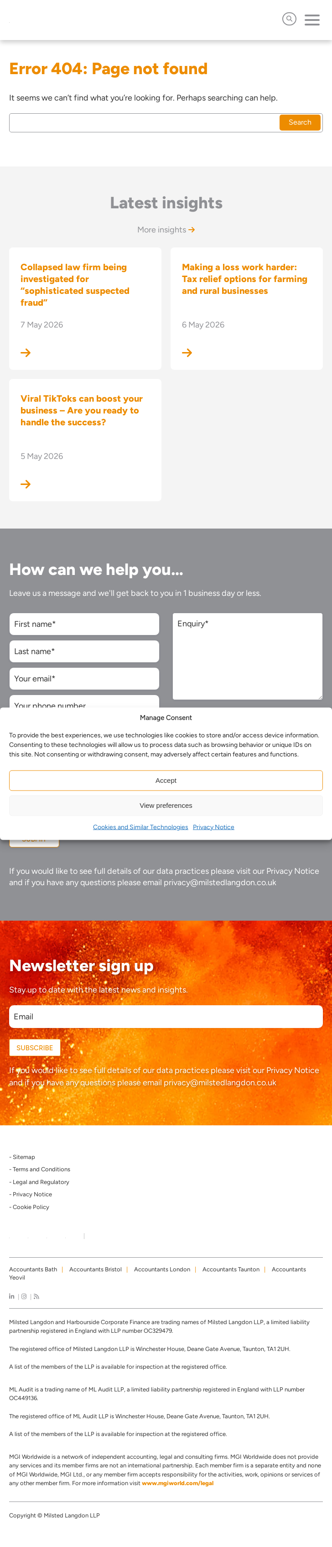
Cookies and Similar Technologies (140, 827)
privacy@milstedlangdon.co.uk (220, 882)
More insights (166, 230)
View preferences (166, 805)
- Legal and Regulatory (39, 1182)
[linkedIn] (11, 1296)
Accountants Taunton (230, 1269)
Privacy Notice (213, 827)
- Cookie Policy (29, 1207)
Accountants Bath (33, 1269)
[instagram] (23, 1296)
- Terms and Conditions (39, 1169)
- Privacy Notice (30, 1194)
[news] (36, 1296)
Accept (166, 780)
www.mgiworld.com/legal (177, 1483)
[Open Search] (289, 18)
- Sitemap (22, 1157)
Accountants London (162, 1269)
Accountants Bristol (95, 1269)
